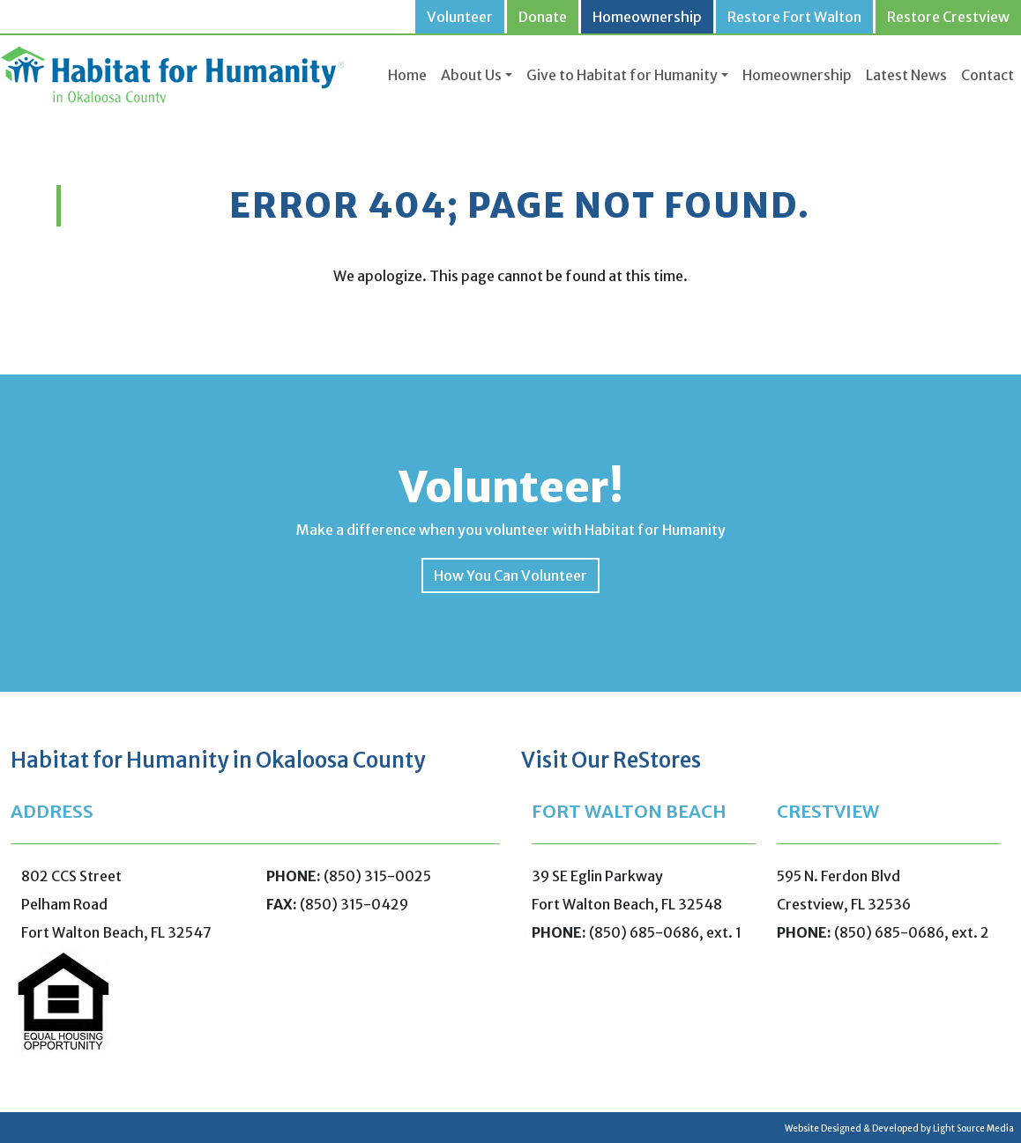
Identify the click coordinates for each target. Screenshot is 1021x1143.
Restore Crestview (948, 17)
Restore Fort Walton (794, 17)
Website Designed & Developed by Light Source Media (899, 1128)
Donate (542, 17)
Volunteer (460, 17)
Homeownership (647, 17)
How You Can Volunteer (510, 575)
